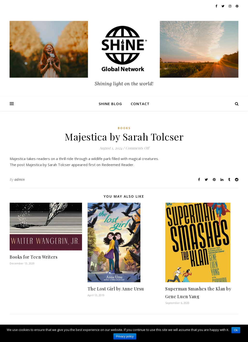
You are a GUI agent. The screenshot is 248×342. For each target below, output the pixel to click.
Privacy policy (125, 336)
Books (124, 128)
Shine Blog (110, 103)
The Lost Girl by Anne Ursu (116, 289)
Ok (236, 330)
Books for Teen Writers (33, 257)
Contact (140, 103)
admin (19, 179)
